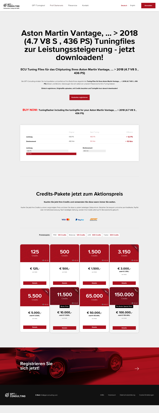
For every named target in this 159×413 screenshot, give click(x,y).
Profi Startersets (54, 7)
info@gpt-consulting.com (49, 403)
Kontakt (80, 7)
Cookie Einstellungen (146, 403)
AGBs (102, 403)
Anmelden (147, 7)
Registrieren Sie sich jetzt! (49, 374)
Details (34, 284)
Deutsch (123, 7)
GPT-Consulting (29, 81)
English (131, 7)
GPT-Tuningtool (38, 7)
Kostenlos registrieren (79, 97)
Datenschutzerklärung (127, 403)
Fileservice (69, 7)
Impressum (112, 403)
